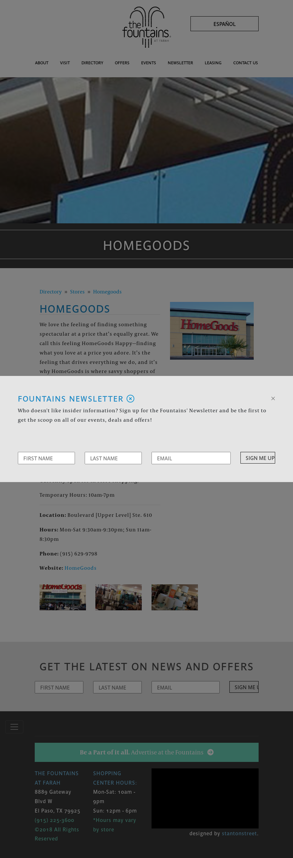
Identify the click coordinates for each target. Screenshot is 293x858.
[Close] (273, 398)
